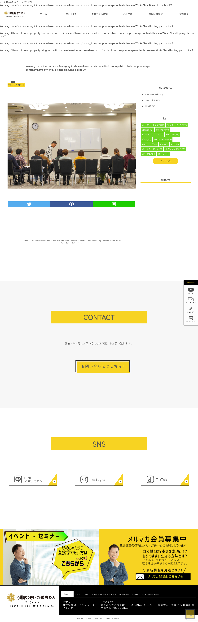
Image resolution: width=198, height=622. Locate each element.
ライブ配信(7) (149, 155)
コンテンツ (71, 13)
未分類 (148, 106)
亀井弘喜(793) (163, 130)
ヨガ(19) (176, 145)
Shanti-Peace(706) (163, 140)
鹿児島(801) (148, 130)
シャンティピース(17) (152, 150)
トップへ (190, 616)
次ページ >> (77, 243)
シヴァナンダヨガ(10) (175, 150)
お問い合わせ (156, 13)
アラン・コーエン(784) (153, 135)
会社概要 (184, 13)
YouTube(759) (173, 135)
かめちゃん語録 (100, 13)
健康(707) (147, 140)
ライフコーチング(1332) (153, 125)
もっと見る (165, 162)
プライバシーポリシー (150, 594)
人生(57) (164, 145)
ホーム (43, 13)
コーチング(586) (150, 145)
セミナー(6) (164, 155)
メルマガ (127, 13)
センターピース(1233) (177, 125)
